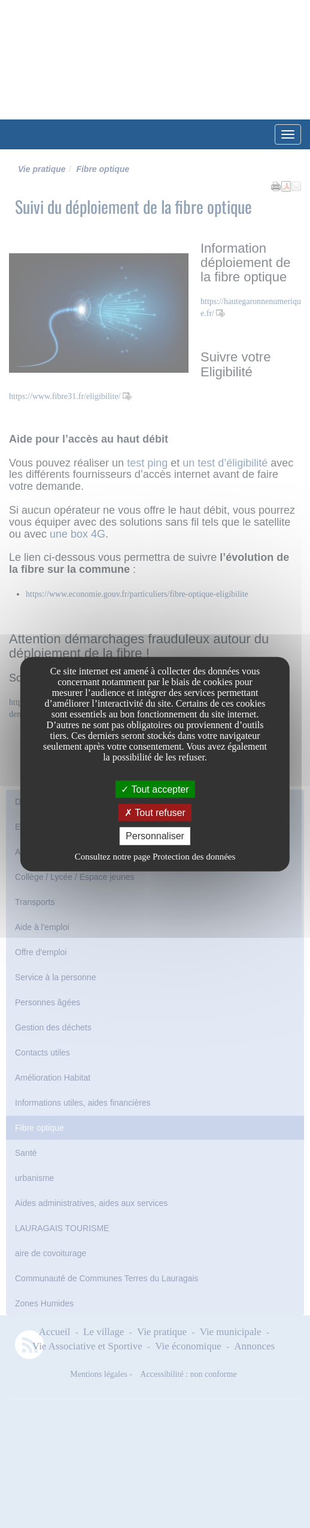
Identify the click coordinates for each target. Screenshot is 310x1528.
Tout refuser (155, 813)
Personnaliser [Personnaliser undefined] (155, 836)
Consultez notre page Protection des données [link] (155, 856)
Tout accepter (155, 789)
